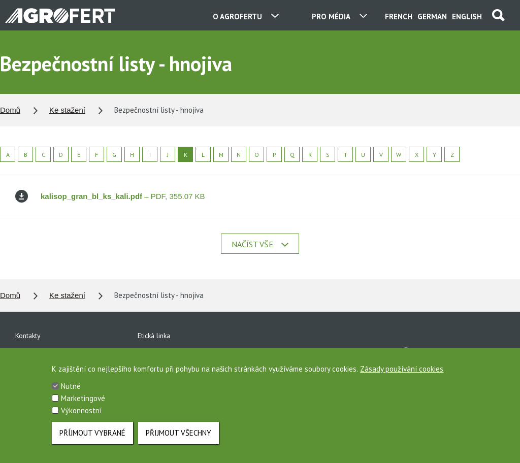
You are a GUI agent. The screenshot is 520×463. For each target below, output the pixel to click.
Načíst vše (260, 244)
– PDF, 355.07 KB (110, 196)
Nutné (71, 393)
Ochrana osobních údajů (174, 352)
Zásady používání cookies (401, 375)
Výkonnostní (81, 417)
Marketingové (83, 405)
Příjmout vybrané (92, 439)
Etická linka (154, 335)
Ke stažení (67, 110)
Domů (10, 110)
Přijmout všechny (178, 439)
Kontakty (28, 335)
